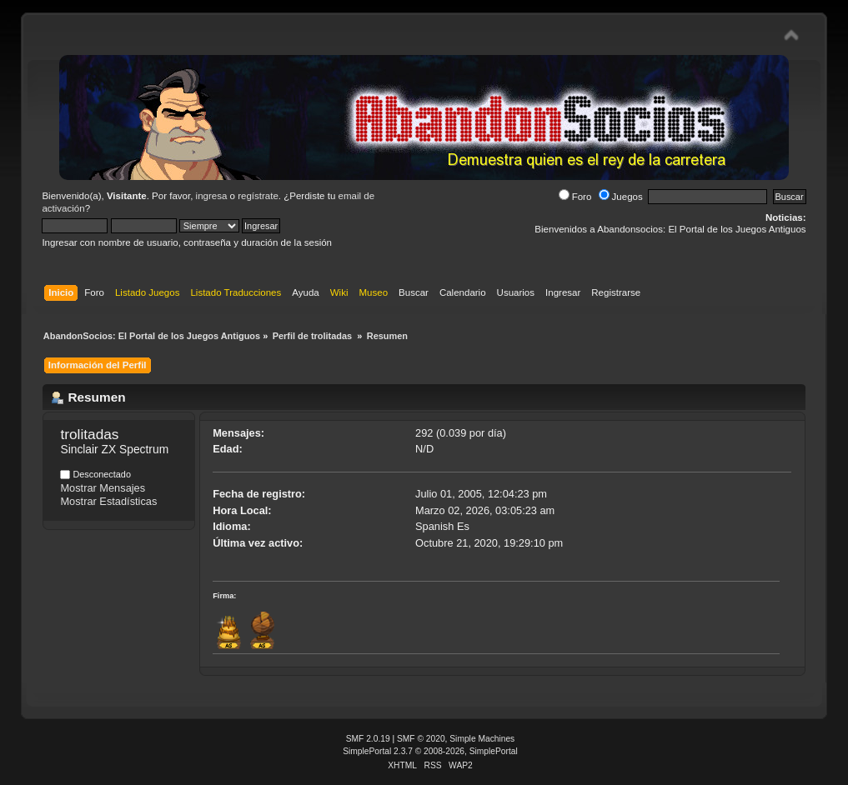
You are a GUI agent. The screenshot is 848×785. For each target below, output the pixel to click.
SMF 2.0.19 (368, 738)
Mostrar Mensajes (102, 488)
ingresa (212, 196)
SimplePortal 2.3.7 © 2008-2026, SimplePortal (430, 751)
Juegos (621, 197)
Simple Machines (481, 738)
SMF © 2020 (421, 738)
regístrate (258, 196)
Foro (575, 197)
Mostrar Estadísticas (108, 501)
